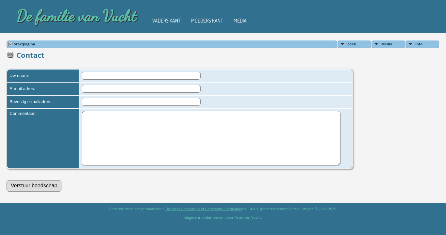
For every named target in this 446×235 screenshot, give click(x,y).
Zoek (351, 43)
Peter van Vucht (247, 227)
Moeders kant (207, 20)
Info (418, 43)
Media (240, 20)
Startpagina (24, 43)
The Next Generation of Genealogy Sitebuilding (204, 218)
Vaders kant (166, 20)
